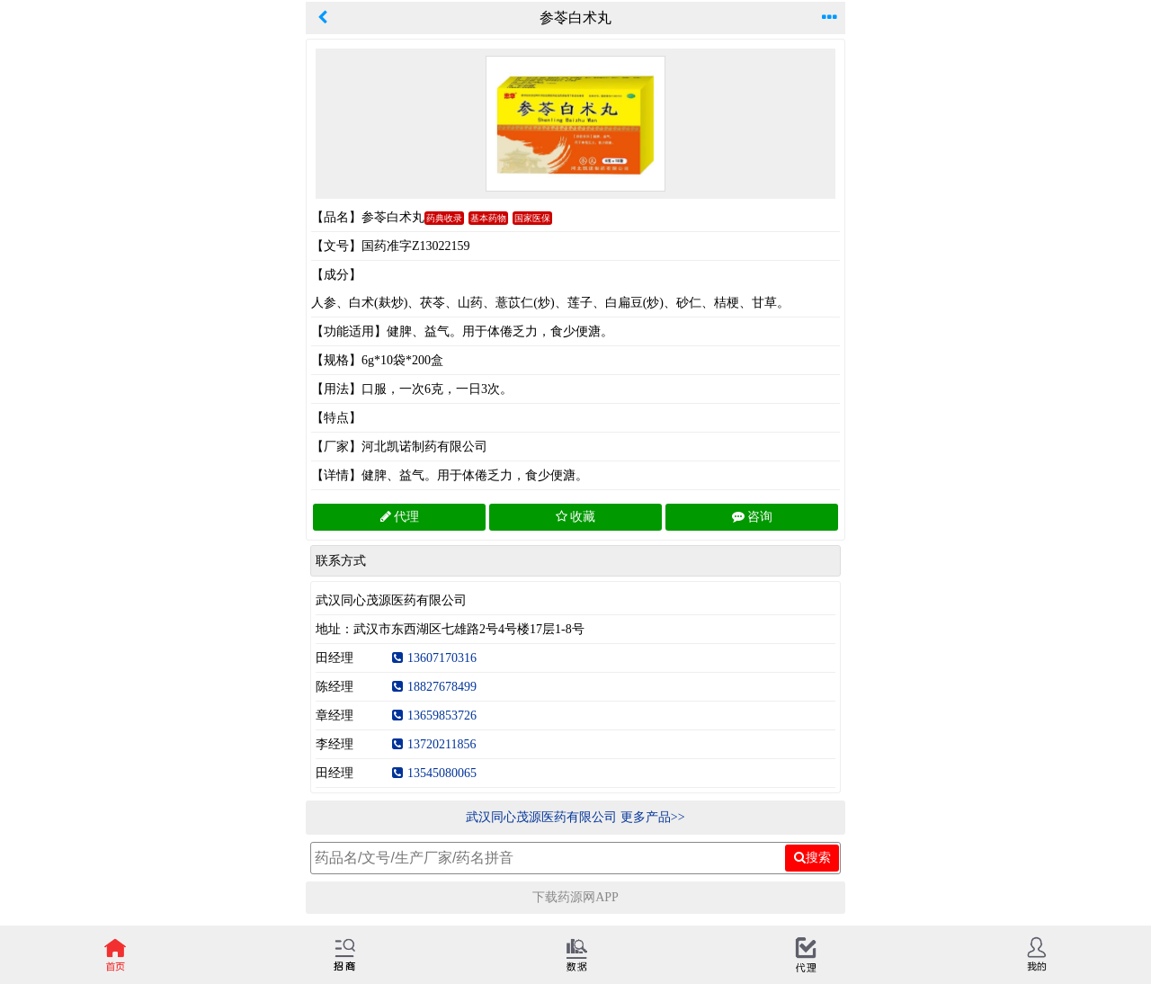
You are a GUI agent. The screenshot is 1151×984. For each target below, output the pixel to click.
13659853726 (434, 715)
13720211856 (434, 744)
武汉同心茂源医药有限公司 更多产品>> (575, 817)
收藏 (575, 516)
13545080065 (434, 773)
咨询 (752, 516)
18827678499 (434, 686)
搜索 (812, 857)
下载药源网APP (575, 897)
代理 (399, 516)
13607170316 (434, 658)
